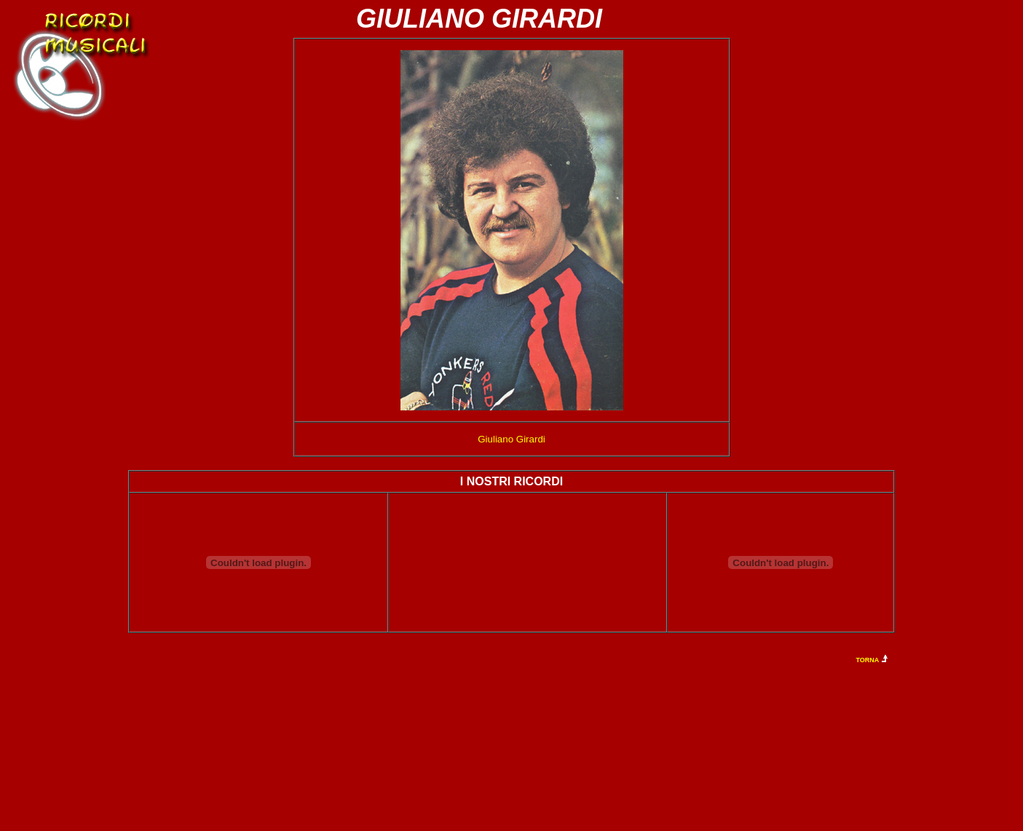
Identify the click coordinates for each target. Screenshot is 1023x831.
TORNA (868, 660)
